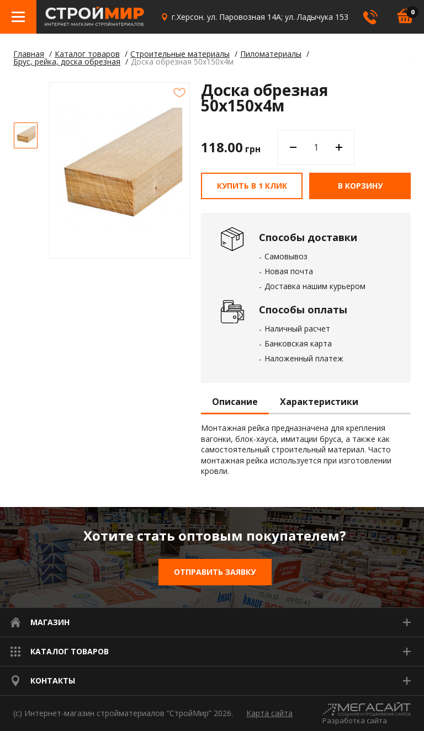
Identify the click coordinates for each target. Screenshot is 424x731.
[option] (25, 135)
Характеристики (319, 402)
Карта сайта (269, 713)
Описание (235, 402)
